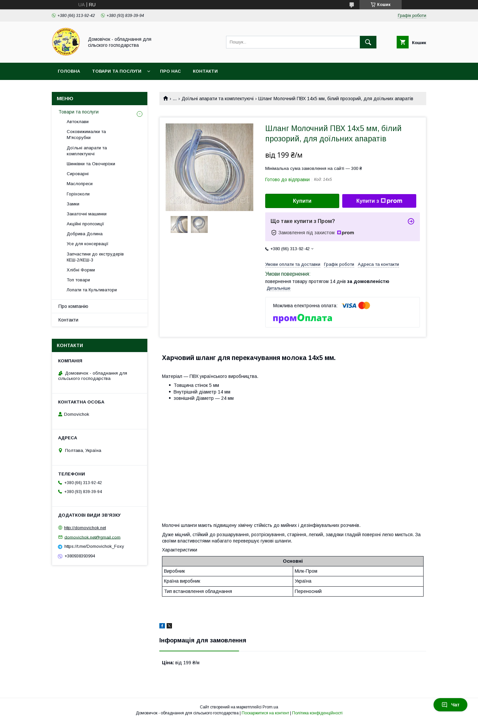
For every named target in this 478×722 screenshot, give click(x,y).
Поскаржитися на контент (265, 713)
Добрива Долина (85, 233)
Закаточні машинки (87, 213)
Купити (302, 201)
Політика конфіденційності (317, 713)
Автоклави (78, 121)
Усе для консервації (88, 243)
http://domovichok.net (85, 527)
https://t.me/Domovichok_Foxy (94, 546)
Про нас (170, 71)
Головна (69, 71)
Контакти (205, 71)
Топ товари (78, 279)
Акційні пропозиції (85, 223)
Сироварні (78, 173)
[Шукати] (368, 42)
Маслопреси (80, 183)
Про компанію (73, 306)
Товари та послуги (116, 71)
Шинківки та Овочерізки (91, 163)
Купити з (379, 201)
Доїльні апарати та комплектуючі (218, 98)
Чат (450, 705)
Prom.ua (270, 707)
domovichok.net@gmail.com (92, 537)
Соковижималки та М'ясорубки (86, 134)
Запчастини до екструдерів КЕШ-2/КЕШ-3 (95, 257)
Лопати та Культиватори (92, 289)
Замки (73, 203)
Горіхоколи (78, 193)
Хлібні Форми (81, 269)
